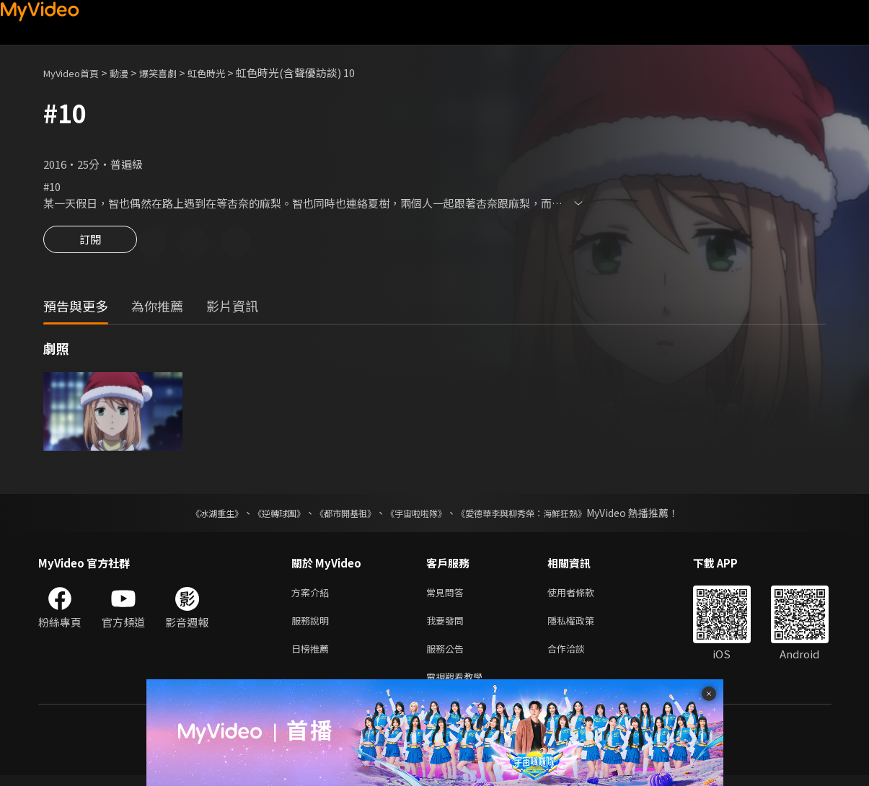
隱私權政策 (583, 625)
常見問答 (447, 595)
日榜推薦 (313, 655)
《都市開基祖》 (338, 515)
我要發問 (447, 625)
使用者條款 (583, 595)
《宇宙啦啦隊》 (419, 515)
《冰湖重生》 (192, 515)
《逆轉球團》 (262, 515)
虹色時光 (228, 72)
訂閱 (90, 243)
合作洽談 (577, 655)
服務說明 (313, 625)
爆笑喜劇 (173, 72)
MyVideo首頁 (76, 72)
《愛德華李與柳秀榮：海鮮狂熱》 (540, 515)
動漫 (130, 72)
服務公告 (447, 655)
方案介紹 (313, 595)
